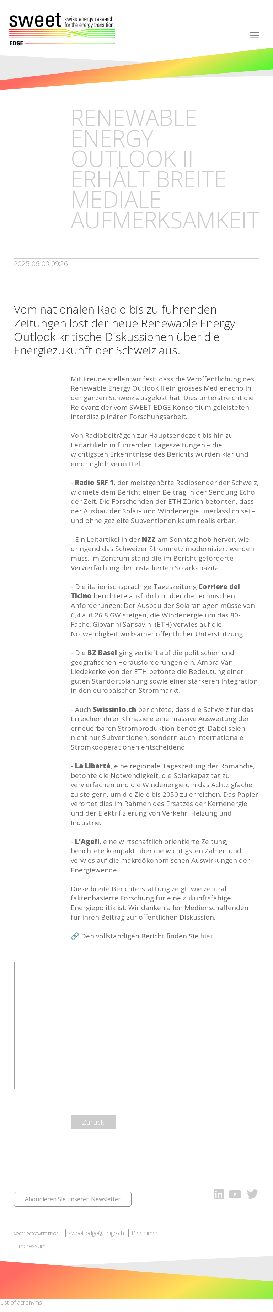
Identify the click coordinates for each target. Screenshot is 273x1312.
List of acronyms (21, 1302)
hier (206, 936)
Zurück (93, 1122)
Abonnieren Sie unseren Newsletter (73, 1199)
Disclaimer (145, 1233)
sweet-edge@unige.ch (96, 1233)
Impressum (31, 1246)
